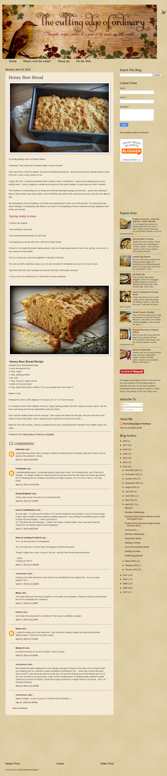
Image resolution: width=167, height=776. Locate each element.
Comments (128, 409)
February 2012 (132, 565)
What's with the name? (37, 61)
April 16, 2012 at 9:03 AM (27, 459)
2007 (125, 592)
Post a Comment (20, 708)
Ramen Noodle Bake (142, 350)
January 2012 (131, 569)
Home (13, 61)
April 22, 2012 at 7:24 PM (27, 639)
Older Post (107, 763)
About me (64, 61)
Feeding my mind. (133, 551)
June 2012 (130, 496)
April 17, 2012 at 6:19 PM (27, 619)
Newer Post (12, 763)
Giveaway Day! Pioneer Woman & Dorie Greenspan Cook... (142, 517)
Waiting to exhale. (133, 543)
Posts (125, 404)
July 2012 (129, 491)
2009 (125, 583)
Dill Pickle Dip (139, 274)
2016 (125, 449)
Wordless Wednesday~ (135, 512)
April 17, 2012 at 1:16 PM (27, 603)
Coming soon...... (132, 530)
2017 (125, 445)
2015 (125, 454)
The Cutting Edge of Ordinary (137, 424)
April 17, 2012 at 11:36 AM (27, 565)
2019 (125, 441)
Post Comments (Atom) (28, 770)
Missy (18, 593)
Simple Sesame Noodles (143, 312)
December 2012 (132, 470)
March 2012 (130, 561)
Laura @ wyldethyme (25, 510)
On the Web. (84, 61)
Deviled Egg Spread (141, 256)
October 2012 (131, 479)
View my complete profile (131, 428)
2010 (125, 579)
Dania (18, 628)
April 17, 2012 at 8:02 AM (27, 528)
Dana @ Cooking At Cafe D (28, 537)
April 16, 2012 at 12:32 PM (27, 484)
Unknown (20, 449)
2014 (125, 458)
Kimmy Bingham (23, 493)
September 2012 (133, 483)
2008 (125, 588)
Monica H (20, 648)
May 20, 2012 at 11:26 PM (27, 686)
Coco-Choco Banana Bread (137, 547)
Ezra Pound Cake (29, 365)
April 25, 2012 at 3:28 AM (27, 655)
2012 (125, 466)
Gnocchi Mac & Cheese (143, 239)
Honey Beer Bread (133, 538)
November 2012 (132, 474)
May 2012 (130, 500)
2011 (125, 575)
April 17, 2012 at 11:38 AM (27, 584)
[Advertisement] (59, 738)
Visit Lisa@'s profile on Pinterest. (134, 132)
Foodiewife (21, 468)
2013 (125, 462)
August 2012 (131, 487)
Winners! (129, 508)
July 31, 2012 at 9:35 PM (26, 702)
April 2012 (130, 504)
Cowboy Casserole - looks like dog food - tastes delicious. (146, 220)
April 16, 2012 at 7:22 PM (27, 501)
